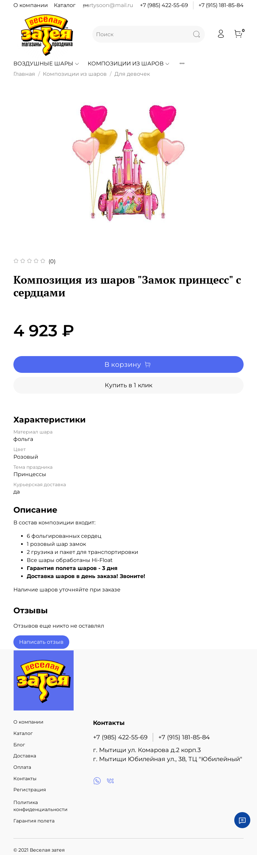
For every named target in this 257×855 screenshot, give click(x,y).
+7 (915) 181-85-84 (221, 5)
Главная (24, 74)
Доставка (24, 756)
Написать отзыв (41, 642)
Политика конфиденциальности (40, 806)
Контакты (24, 779)
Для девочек (132, 74)
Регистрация (29, 790)
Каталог (65, 5)
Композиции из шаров (129, 63)
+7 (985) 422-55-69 (164, 5)
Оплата (22, 767)
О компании (30, 5)
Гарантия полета (34, 821)
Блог (19, 745)
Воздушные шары (46, 63)
